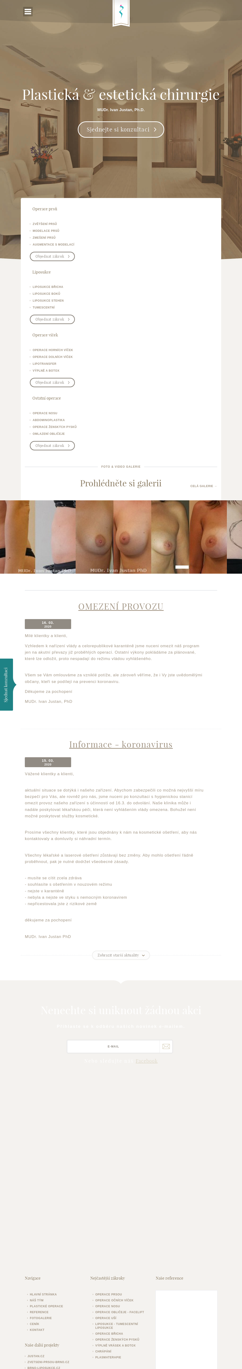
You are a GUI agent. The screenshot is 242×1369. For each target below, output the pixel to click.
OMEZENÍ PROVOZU (121, 482)
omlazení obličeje (147, 309)
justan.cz (39, 1211)
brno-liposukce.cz (47, 1223)
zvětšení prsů (48, 225)
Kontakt (40, 1185)
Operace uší (106, 1173)
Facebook (147, 917)
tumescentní (142, 245)
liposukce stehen (146, 238)
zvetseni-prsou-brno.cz (52, 1217)
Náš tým (40, 1155)
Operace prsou (109, 1149)
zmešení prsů (47, 238)
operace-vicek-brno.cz (51, 1229)
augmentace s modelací (57, 245)
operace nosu (143, 289)
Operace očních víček (115, 1155)
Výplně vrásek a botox (116, 1200)
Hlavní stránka (46, 1149)
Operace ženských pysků (118, 1194)
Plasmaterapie (109, 1212)
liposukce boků (144, 231)
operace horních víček (56, 289)
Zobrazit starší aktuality (118, 811)
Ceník (38, 1179)
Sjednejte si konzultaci (118, 150)
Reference (42, 1167)
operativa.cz (42, 1235)
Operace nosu (108, 1161)
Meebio (212, 1358)
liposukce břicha (146, 225)
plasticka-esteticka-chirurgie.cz (49, 1242)
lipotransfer (48, 302)
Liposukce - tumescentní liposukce (117, 1180)
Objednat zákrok (53, 257)
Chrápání (104, 1206)
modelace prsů (49, 231)
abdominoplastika (147, 296)
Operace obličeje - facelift (120, 1167)
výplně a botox (49, 309)
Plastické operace (49, 1161)
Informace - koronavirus (121, 610)
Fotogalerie (44, 1173)
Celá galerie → (200, 359)
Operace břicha (110, 1188)
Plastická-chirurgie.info (200, 1263)
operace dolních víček (56, 296)
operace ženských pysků (153, 302)
